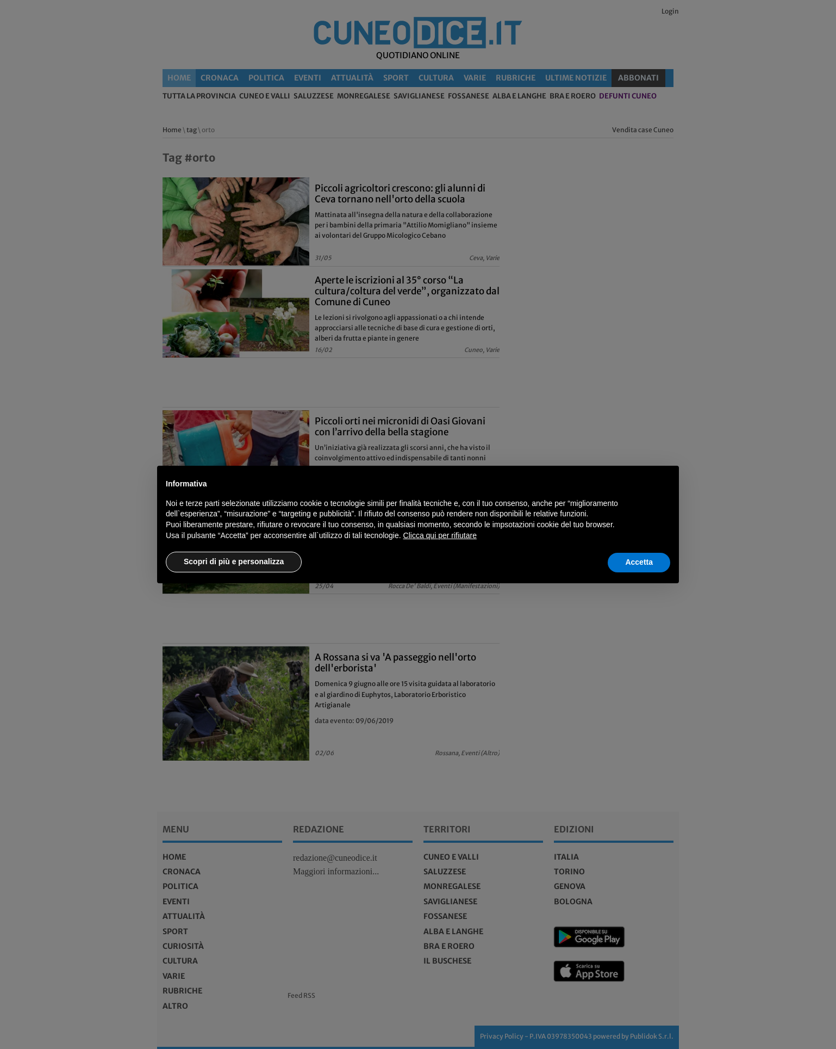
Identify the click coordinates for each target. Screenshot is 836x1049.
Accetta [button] (639, 562)
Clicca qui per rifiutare (440, 535)
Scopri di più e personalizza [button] (234, 561)
